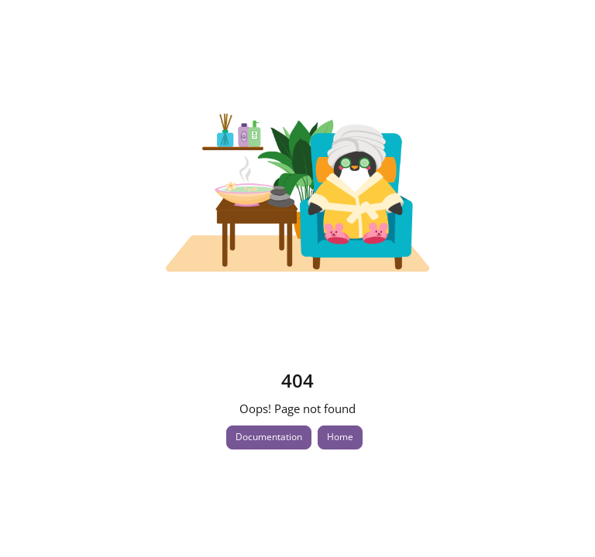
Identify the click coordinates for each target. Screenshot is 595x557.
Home (340, 436)
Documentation (269, 436)
